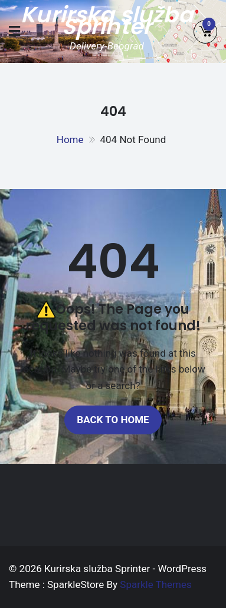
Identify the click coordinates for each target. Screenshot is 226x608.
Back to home (113, 420)
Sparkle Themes (156, 584)
